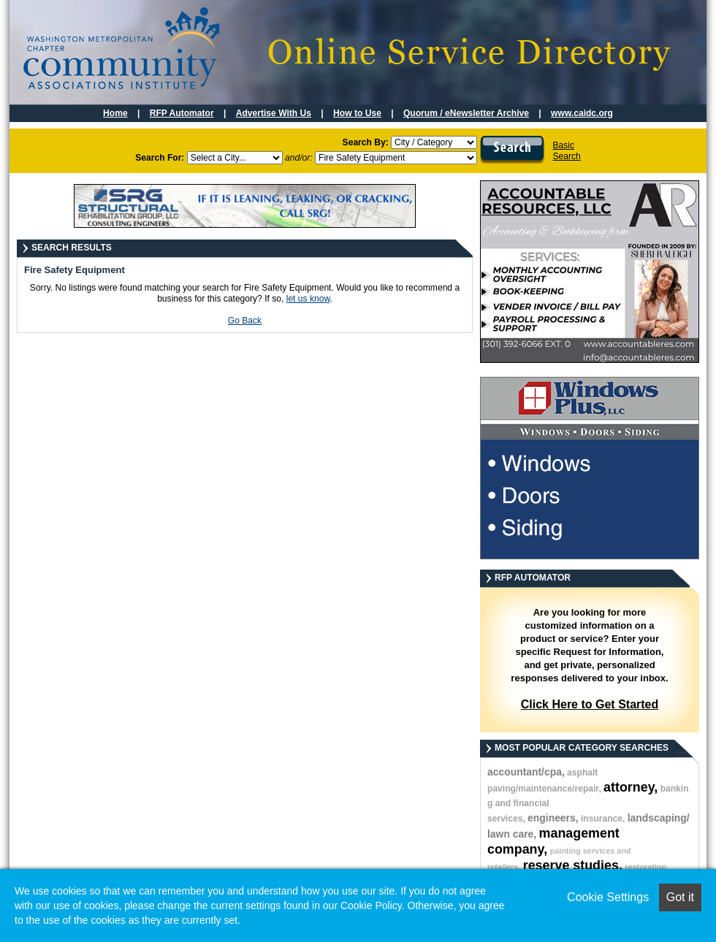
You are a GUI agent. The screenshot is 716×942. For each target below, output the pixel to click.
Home (115, 113)
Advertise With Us (273, 113)
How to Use (357, 113)
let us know (308, 299)
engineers (552, 818)
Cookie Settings (608, 897)
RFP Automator (182, 113)
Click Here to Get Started (590, 704)
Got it (680, 897)
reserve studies (571, 865)
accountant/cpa (524, 772)
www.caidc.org (582, 113)
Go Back (245, 320)
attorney (628, 787)
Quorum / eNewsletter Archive (466, 113)
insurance (601, 818)
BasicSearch (566, 150)
